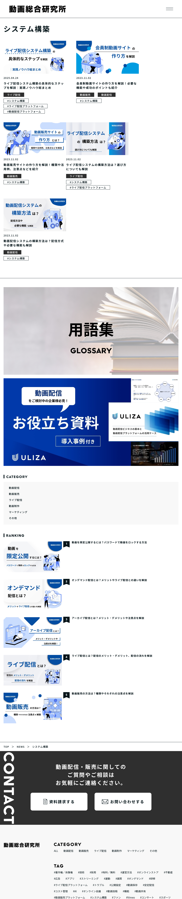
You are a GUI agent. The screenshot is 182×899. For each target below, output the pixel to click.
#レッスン (95, 850)
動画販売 (74, 93)
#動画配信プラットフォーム (24, 109)
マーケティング (18, 433)
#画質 (119, 799)
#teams (144, 837)
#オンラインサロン (105, 843)
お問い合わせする (127, 723)
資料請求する (62, 723)
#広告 (57, 799)
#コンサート (147, 818)
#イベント (76, 837)
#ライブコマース (114, 831)
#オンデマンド (135, 799)
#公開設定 (115, 806)
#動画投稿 (111, 812)
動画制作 (14, 427)
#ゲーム (93, 825)
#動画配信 (59, 850)
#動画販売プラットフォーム (69, 818)
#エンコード (138, 825)
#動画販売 (112, 850)
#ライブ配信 (61, 856)
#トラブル (98, 806)
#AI (75, 812)
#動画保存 (132, 806)
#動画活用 (108, 825)
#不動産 (168, 793)
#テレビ (94, 831)
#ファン (116, 818)
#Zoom (80, 825)
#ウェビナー (145, 843)
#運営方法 (126, 793)
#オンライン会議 (91, 812)
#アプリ (70, 799)
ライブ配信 (14, 93)
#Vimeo (130, 818)
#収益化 (156, 850)
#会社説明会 (77, 850)
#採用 (93, 793)
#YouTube (78, 856)
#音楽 (123, 825)
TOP (6, 668)
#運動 (107, 799)
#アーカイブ (161, 837)
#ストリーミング (89, 799)
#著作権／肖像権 (63, 793)
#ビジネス (59, 837)
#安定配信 (148, 806)
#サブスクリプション (135, 850)
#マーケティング (138, 831)
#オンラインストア (148, 793)
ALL (56, 772)
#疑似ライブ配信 (161, 831)
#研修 (152, 799)
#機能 (126, 812)
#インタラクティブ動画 (100, 837)
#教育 (57, 843)
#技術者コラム (62, 825)
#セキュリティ (127, 837)
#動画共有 (140, 812)
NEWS (21, 668)
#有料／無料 (108, 793)
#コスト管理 (61, 812)
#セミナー (127, 843)
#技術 (81, 793)
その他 (13, 439)
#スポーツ (165, 818)
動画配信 (96, 93)
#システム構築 (16, 99)
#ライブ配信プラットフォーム (25, 104)
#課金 (160, 843)
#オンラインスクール (77, 843)
